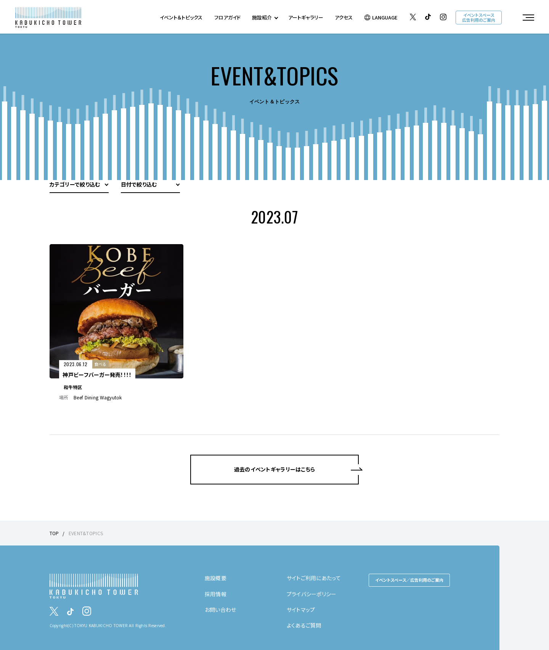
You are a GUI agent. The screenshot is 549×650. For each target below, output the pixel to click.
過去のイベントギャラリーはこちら (274, 469)
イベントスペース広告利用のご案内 (478, 17)
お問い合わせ (220, 609)
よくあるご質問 (304, 625)
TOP (54, 533)
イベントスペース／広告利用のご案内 (409, 580)
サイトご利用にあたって (314, 578)
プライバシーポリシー (312, 594)
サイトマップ (301, 609)
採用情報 (215, 594)
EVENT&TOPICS (86, 533)
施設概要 (215, 578)
